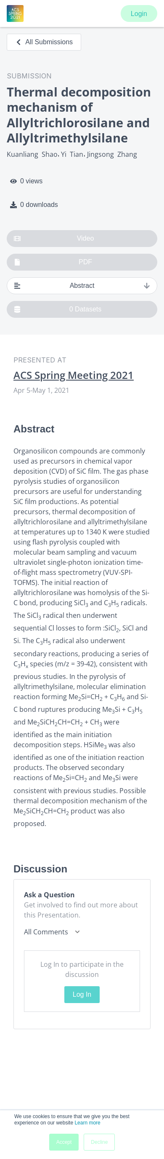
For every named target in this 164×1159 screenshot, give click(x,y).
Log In (82, 994)
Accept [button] (64, 1142)
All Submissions (44, 42)
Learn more (87, 1123)
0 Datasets (57, 309)
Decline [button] (99, 1142)
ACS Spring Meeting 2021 (73, 375)
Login (139, 13)
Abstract (82, 286)
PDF (53, 262)
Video (54, 239)
